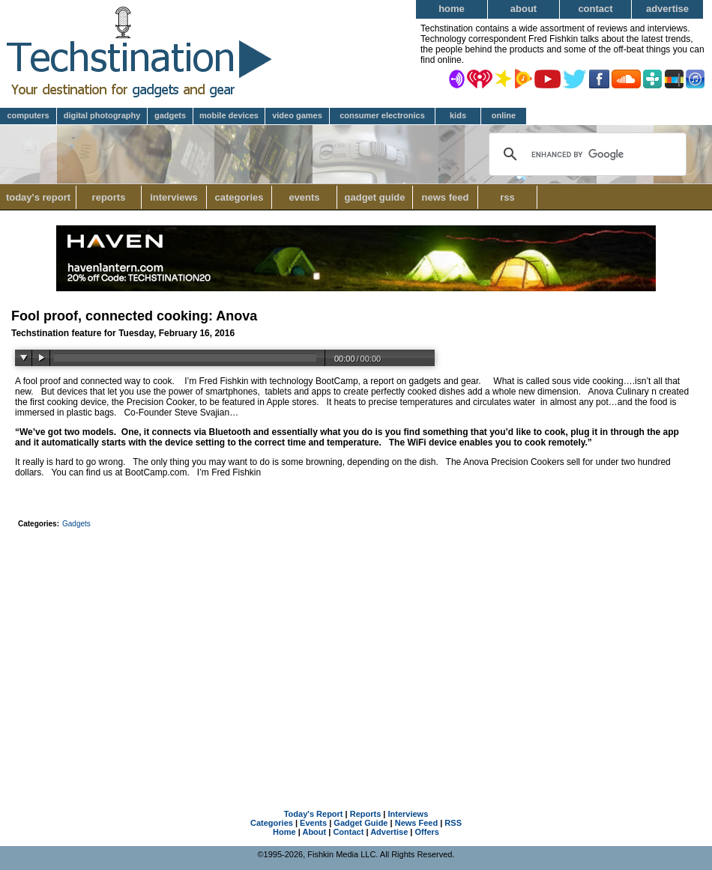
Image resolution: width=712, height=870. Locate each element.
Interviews (174, 197)
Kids (458, 115)
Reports (109, 197)
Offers (427, 831)
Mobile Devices (229, 115)
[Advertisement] (356, 645)
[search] (585, 154)
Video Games (297, 115)
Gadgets (170, 115)
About (523, 8)
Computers (28, 115)
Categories (243, 197)
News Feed (445, 197)
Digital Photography (102, 115)
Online (504, 115)
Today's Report (38, 197)
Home (451, 8)
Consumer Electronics (382, 115)
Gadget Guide (375, 197)
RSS (507, 197)
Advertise (667, 8)
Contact (595, 8)
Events (304, 197)
